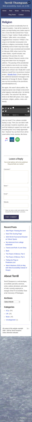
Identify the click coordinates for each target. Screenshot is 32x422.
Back (7, 251)
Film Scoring (26, 11)
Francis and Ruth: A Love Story (16, 248)
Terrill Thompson (16, 2)
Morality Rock (12, 74)
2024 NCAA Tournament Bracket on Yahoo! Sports (16, 238)
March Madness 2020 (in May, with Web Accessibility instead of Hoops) (16, 268)
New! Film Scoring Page (14, 234)
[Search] (29, 3)
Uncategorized (10, 320)
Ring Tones (12, 15)
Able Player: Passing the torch (16, 231)
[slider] (13, 107)
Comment (7, 169)
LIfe (7, 314)
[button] (3, 109)
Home (4, 11)
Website (6, 202)
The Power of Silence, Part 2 (15, 254)
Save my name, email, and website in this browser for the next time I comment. (16, 211)
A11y (7, 310)
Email (6, 194)
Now (10, 11)
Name (6, 185)
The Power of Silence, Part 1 (15, 257)
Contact (21, 15)
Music (17, 11)
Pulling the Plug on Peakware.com (12, 261)
